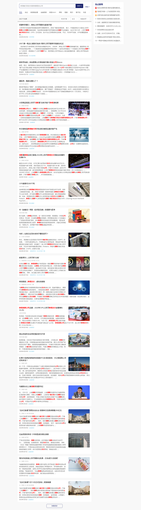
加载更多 (54, 506)
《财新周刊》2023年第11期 (37, 251)
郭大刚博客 (32, 56)
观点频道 (31, 96)
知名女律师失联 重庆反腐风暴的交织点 (110, 8)
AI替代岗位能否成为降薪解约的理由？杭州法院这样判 (115, 15)
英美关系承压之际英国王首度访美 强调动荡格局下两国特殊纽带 (118, 19)
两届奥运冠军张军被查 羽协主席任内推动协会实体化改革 (116, 37)
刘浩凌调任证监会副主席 (105, 30)
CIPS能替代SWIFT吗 (27, 183)
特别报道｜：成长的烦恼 (32, 281)
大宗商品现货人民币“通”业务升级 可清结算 (39, 103)
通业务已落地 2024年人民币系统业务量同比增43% (42, 156)
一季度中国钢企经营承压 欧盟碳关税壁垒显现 (112, 41)
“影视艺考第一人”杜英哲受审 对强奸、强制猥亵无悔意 (115, 11)
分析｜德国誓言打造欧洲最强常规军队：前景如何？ (114, 22)
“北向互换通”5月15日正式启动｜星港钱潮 (35, 482)
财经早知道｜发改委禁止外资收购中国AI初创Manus (40, 62)
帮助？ (87, 7)
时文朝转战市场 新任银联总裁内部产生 (38, 129)
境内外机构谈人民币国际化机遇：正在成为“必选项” (38, 458)
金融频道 (31, 74)
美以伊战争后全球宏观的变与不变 (32, 334)
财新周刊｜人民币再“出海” (29, 258)
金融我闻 (31, 148)
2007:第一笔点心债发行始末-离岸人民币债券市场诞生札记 (41, 43)
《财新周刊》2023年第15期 (37, 275)
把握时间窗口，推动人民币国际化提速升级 (35, 25)
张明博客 (31, 37)
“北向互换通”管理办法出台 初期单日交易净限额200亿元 (40, 410)
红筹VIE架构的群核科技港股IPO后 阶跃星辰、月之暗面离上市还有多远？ (42, 359)
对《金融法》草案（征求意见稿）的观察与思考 (37, 210)
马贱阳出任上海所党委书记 (31, 386)
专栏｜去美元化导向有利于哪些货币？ (33, 234)
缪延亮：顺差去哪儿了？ (28, 81)
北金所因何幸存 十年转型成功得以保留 (34, 434)
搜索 (79, 6)
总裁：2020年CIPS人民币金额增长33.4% (41, 309)
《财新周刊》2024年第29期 (37, 301)
